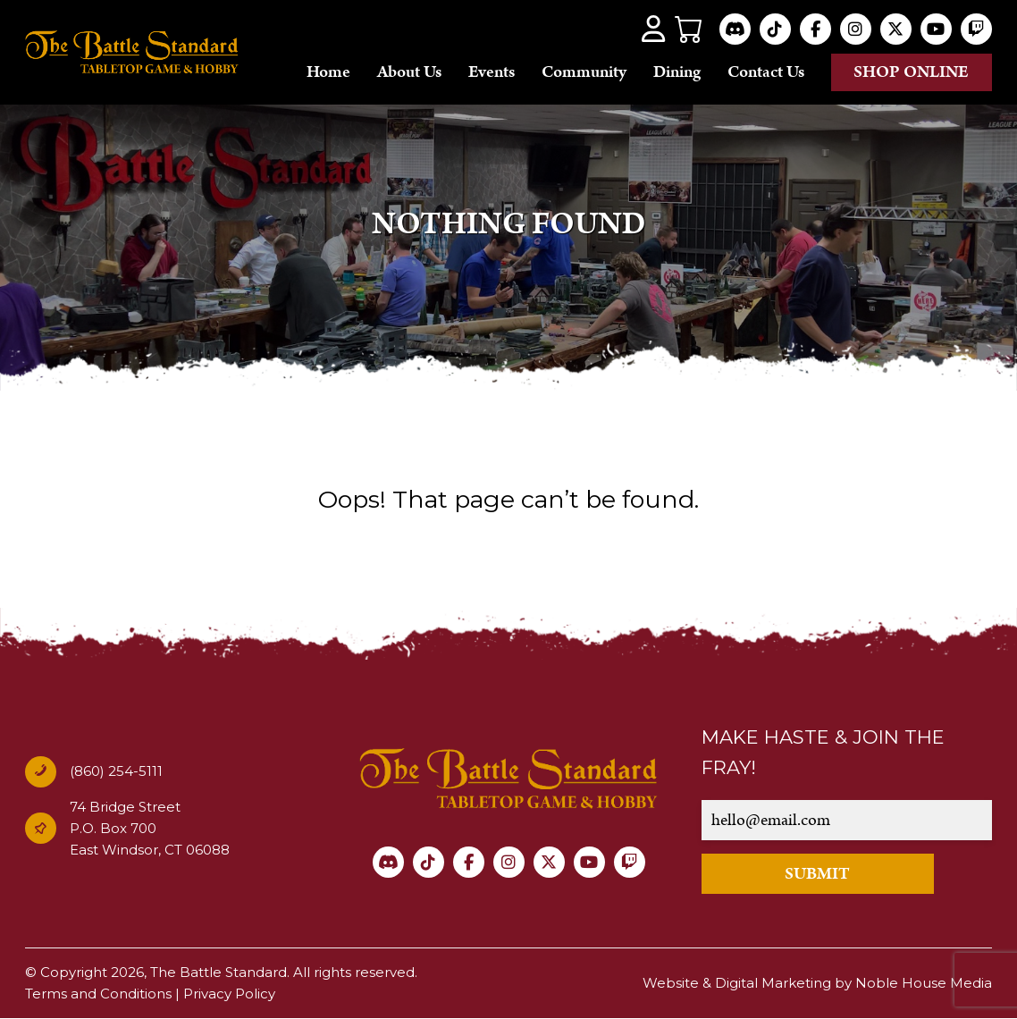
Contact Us (765, 72)
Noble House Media (923, 982)
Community (584, 72)
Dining (677, 72)
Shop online (911, 72)
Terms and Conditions (98, 993)
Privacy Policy (229, 993)
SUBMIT (817, 874)
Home (328, 72)
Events (491, 72)
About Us (409, 72)
